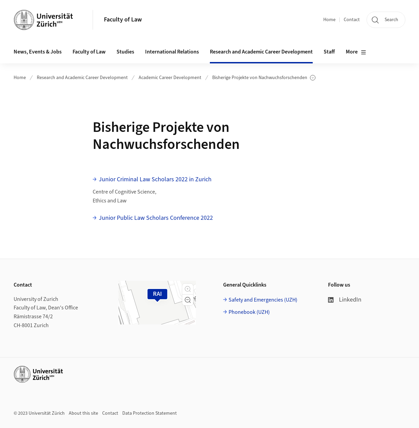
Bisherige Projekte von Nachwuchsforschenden (263, 77)
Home (329, 19)
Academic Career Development (170, 77)
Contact (352, 19)
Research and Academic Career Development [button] (261, 52)
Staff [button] (329, 52)
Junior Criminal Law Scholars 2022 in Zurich (155, 179)
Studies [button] (125, 52)
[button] (187, 289)
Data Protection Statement (149, 413)
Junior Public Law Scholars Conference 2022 (156, 218)
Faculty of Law (123, 19)
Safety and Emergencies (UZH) (263, 300)
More (356, 52)
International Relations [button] (172, 52)
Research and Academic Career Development (82, 77)
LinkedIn (344, 299)
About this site (83, 413)
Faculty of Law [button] (89, 52)
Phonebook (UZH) (249, 312)
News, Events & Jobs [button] (38, 52)
